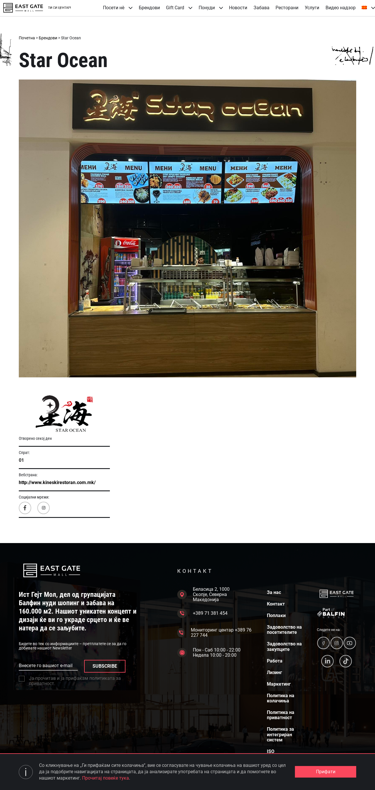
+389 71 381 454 (202, 613)
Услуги (312, 7)
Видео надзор (341, 7)
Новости (238, 7)
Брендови (149, 7)
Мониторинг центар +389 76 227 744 (214, 632)
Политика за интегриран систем (280, 735)
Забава (261, 7)
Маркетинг (279, 684)
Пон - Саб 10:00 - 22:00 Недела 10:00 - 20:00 (209, 652)
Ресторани (287, 7)
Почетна (27, 38)
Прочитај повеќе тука (105, 778)
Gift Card (179, 7)
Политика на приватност (280, 715)
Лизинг (274, 672)
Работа (274, 661)
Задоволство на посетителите (284, 630)
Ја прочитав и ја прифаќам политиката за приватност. (70, 681)
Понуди (211, 7)
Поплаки (276, 615)
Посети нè (117, 7)
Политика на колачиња (280, 698)
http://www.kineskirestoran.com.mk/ (57, 482)
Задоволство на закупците (284, 646)
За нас (274, 592)
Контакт (276, 604)
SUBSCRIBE (105, 666)
